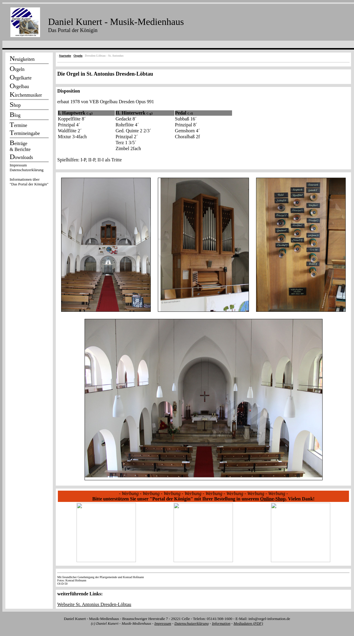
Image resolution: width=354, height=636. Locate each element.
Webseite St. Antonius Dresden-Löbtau (94, 604)
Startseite (65, 55)
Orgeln (78, 55)
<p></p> (29, 175)
